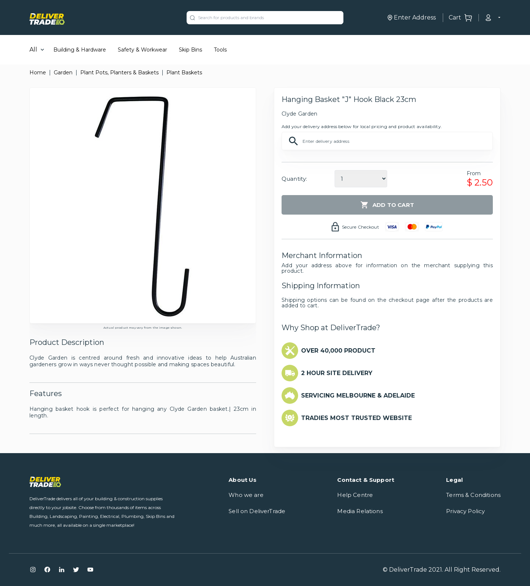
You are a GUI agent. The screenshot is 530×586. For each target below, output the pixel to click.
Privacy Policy (465, 511)
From (474, 173)
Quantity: (294, 178)
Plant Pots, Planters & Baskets (119, 72)
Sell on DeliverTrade (257, 511)
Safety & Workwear (142, 49)
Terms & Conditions (473, 494)
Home (37, 72)
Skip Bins (190, 49)
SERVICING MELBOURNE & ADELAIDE (358, 395)
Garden (63, 72)
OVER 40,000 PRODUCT (338, 350)
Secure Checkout (360, 227)
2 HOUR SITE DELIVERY (336, 373)
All (33, 49)
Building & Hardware (79, 49)
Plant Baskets (184, 72)
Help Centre (355, 494)
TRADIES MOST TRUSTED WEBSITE (356, 417)
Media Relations (359, 511)
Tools (220, 49)
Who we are (246, 494)
